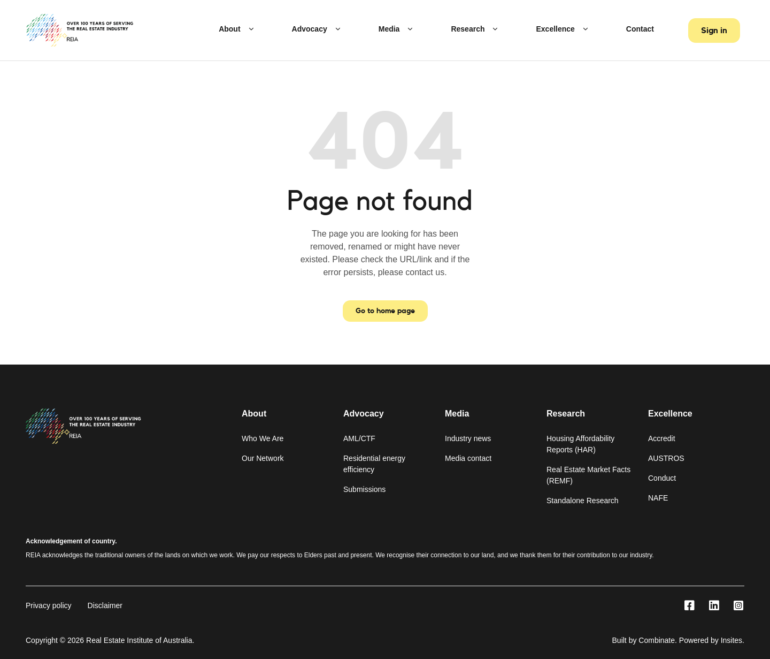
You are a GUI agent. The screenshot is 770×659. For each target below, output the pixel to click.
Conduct (662, 478)
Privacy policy (49, 605)
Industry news (468, 438)
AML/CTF (359, 438)
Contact (640, 29)
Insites (731, 640)
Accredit (661, 438)
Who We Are (262, 438)
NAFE (658, 498)
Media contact (468, 458)
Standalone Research (582, 500)
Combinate (656, 640)
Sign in (714, 30)
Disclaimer (105, 605)
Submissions (364, 489)
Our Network (263, 458)
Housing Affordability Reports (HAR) (580, 444)
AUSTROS (666, 458)
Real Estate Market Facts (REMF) (588, 475)
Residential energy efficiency (374, 464)
